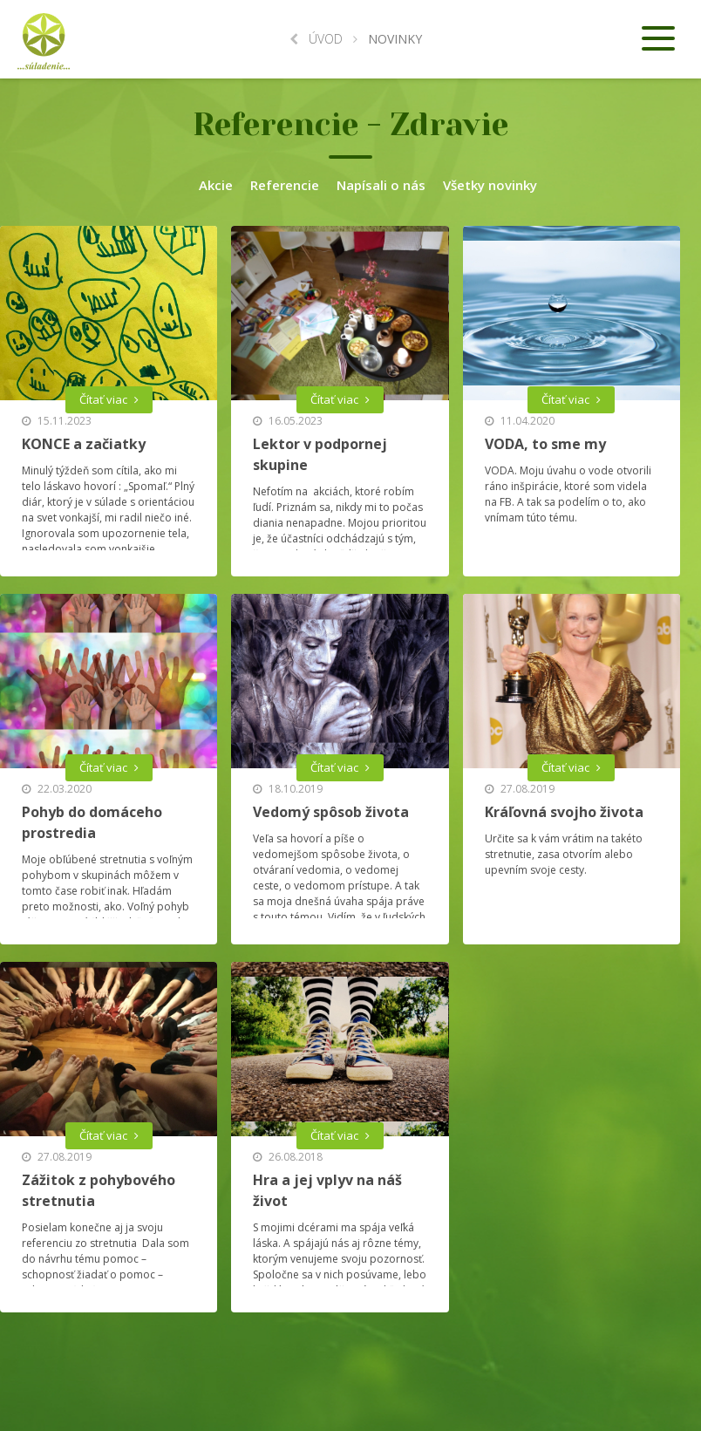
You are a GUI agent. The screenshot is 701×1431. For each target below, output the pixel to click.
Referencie (284, 185)
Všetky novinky (490, 185)
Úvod (316, 39)
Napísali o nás (381, 185)
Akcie (216, 185)
